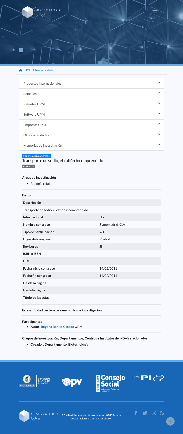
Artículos (91, 93)
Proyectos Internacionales (91, 83)
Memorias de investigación (91, 145)
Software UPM (91, 114)
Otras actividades (43, 70)
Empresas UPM (91, 124)
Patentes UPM (91, 103)
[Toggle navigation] (155, 12)
